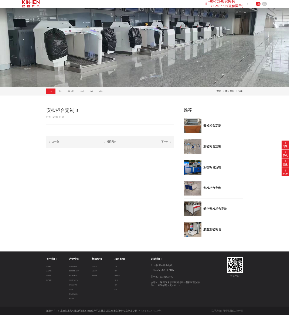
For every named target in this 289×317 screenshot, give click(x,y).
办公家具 (71, 300)
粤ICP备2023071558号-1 (150, 312)
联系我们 (216, 312)
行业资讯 (99, 272)
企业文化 (51, 272)
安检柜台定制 (73, 286)
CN (251, 7)
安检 (55, 91)
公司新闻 (99, 267)
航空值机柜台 (73, 277)
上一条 (54, 143)
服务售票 (93, 91)
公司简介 (51, 267)
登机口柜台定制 (74, 295)
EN (257, 7)
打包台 (114, 91)
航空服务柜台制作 (75, 272)
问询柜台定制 (73, 267)
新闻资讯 (123, 7)
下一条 (166, 143)
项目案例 (145, 7)
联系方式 (167, 7)
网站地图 (227, 312)
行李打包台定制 (74, 281)
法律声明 (238, 312)
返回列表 (110, 143)
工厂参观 (51, 281)
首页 (60, 7)
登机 (72, 91)
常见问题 (99, 277)
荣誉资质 (51, 277)
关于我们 (79, 7)
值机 (134, 91)
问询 (151, 91)
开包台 (69, 290)
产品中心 (101, 7)
